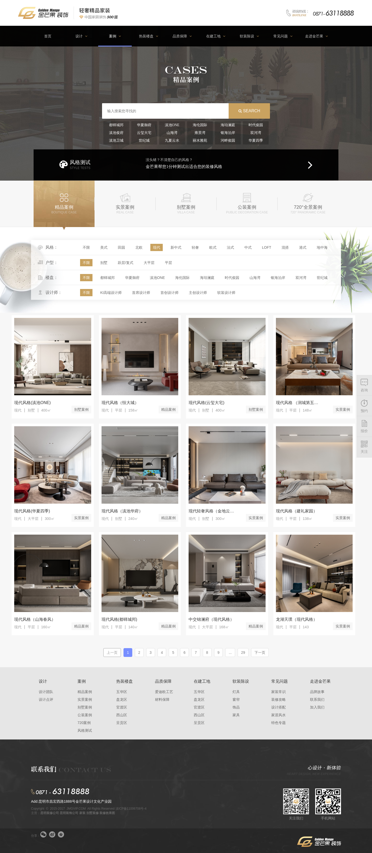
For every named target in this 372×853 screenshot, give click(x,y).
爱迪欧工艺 (164, 692)
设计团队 (46, 692)
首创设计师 (169, 293)
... (230, 652)
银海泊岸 (278, 278)
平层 (168, 263)
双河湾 (301, 278)
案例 (82, 681)
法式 (230, 247)
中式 (248, 247)
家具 (236, 715)
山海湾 (255, 278)
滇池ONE (157, 278)
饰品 (236, 707)
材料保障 (162, 699)
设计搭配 (278, 707)
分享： (35, 836)
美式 (103, 247)
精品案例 (168, 409)
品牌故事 (317, 692)
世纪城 (322, 278)
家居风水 (278, 715)
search (251, 111)
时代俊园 (232, 278)
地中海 (322, 247)
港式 (302, 247)
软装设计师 (226, 293)
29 (243, 652)
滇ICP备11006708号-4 (130, 808)
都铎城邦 (107, 278)
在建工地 (202, 681)
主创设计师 (198, 293)
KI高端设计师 (111, 293)
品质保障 (163, 681)
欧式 (212, 247)
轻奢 (195, 247)
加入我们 (317, 707)
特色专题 (278, 723)
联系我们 (317, 699)
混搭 (285, 247)
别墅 (103, 263)
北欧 (139, 247)
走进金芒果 (320, 681)
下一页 (259, 652)
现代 (156, 247)
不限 (86, 247)
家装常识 (278, 692)
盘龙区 (121, 699)
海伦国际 (182, 278)
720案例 (84, 723)
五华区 (121, 692)
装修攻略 (278, 699)
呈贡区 (121, 723)
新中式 (176, 247)
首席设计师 (141, 293)
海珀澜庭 (207, 278)
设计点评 (46, 699)
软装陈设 (241, 681)
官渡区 (121, 707)
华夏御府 (132, 278)
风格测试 (85, 730)
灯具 (236, 692)
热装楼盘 (124, 681)
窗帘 (236, 699)
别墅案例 (81, 409)
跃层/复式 (125, 263)
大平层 (149, 263)
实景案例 (343, 409)
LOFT (266, 247)
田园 (121, 247)
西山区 (121, 715)
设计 (43, 681)
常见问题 (279, 681)
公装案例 (85, 715)
